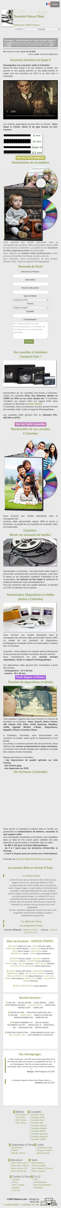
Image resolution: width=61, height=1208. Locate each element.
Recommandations (42, 1185)
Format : (30, 304)
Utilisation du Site (30, 1204)
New (24, 17)
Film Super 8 (22, 1114)
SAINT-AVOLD (41, 964)
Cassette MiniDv (38, 1131)
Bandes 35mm (18, 1153)
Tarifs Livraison (38, 1171)
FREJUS (9, 964)
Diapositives (17, 1147)
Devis (15, 1182)
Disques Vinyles (44, 1150)
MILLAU (22, 964)
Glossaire (38, 1187)
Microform (17, 1160)
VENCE (33, 954)
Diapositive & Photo (23, 1144)
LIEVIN (35, 946)
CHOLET (14, 946)
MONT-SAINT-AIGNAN (24, 986)
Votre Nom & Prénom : (30, 272)
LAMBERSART (12, 973)
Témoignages (40, 1182)
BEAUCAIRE (36, 951)
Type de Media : (30, 296)
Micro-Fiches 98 (18, 1171)
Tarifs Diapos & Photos (42, 1168)
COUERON (31, 961)
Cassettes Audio (44, 1147)
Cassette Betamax (39, 1134)
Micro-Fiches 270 (19, 1168)
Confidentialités (12, 1204)
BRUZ (15, 951)
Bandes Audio (43, 1153)
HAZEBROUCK (16, 954)
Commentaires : (30, 319)
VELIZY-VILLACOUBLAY (35, 973)
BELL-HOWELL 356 (17, 1035)
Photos (15, 1150)
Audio (40, 1144)
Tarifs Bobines (38, 1163)
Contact (16, 1179)
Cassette (36, 1111)
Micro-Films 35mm (19, 1165)
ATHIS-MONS (38, 971)
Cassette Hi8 (37, 1123)
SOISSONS (14, 961)
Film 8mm (20, 1117)
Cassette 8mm (37, 1120)
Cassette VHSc (38, 1117)
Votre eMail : (30, 280)
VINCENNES (11, 949)
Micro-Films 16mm (19, 1163)
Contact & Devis (21, 1176)
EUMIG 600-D (25, 1015)
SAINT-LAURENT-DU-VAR (17, 976)
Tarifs (34, 1160)
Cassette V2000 (38, 1139)
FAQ (36, 1179)
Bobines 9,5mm (30, 930)
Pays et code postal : (30, 288)
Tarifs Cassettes (38, 1165)
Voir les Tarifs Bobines (30, 157)
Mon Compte (18, 1185)
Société (15, 1187)
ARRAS (15, 959)
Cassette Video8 (38, 1125)
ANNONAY (37, 959)
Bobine (20, 1111)
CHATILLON (35, 949)
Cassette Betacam (39, 1136)
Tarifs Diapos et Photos (30, 677)
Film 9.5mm (21, 1120)
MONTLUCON (31, 978)
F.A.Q (37, 1176)
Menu (55, 4)
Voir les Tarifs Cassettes (31, 424)
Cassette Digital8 (39, 1128)
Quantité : (30, 311)
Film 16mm (21, 1123)
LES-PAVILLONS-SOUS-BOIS (22, 966)
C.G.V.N (16, 1190)
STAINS (12, 971)
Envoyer (29, 341)
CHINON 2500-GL (35, 1005)
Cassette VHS (37, 1114)
